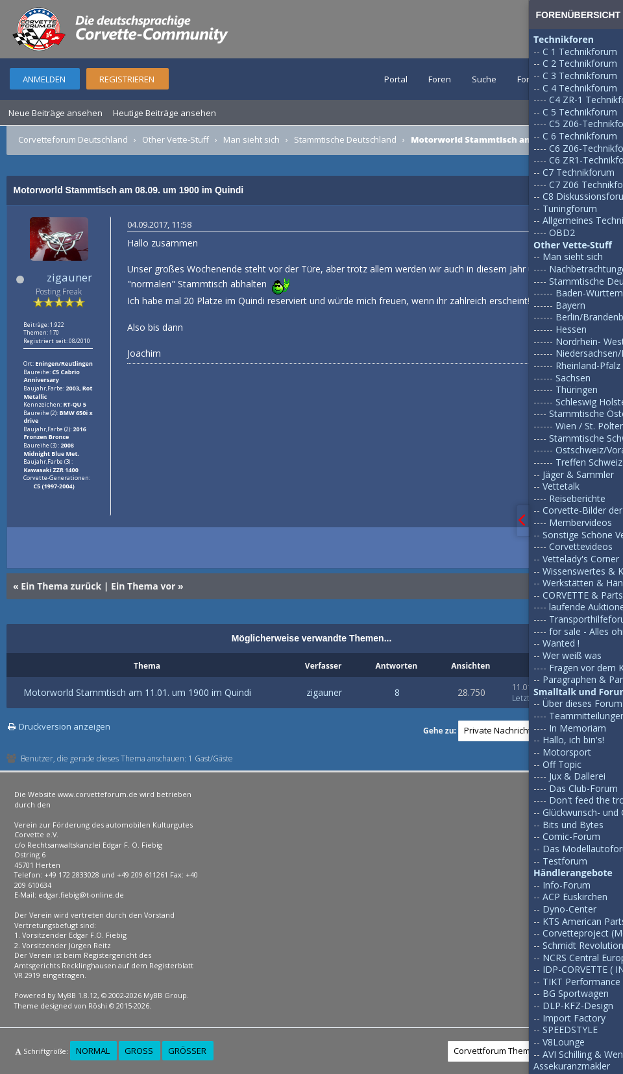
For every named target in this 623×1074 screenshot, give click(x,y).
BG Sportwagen (576, 993)
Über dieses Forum (582, 703)
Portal (396, 79)
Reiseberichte (577, 498)
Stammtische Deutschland (345, 139)
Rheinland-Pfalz (588, 365)
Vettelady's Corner (581, 559)
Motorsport (567, 752)
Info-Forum (567, 885)
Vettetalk (561, 486)
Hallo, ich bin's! (573, 740)
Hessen (571, 329)
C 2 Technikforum (580, 63)
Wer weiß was (572, 655)
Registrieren (126, 79)
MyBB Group (165, 995)
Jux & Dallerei (577, 776)
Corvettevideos (581, 546)
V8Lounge (564, 1042)
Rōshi (97, 1005)
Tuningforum (570, 208)
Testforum (565, 861)
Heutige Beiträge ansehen (164, 113)
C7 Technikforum (579, 172)
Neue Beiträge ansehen (55, 113)
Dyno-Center (569, 909)
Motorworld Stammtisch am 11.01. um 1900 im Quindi (137, 692)
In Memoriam (577, 728)
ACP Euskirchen (575, 896)
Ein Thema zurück (61, 586)
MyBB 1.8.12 (77, 995)
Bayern (570, 305)
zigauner (69, 277)
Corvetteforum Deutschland (73, 139)
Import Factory (574, 1018)
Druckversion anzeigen (64, 726)
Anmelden (44, 79)
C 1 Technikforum (580, 51)
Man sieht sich (251, 139)
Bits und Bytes (573, 824)
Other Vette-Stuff (175, 139)
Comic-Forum (571, 836)
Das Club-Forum (583, 788)
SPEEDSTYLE (570, 1029)
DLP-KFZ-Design (578, 1005)
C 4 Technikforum (580, 88)
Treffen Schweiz (589, 462)
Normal (93, 1050)
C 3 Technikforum (580, 75)
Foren (439, 79)
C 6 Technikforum (580, 136)
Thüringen (577, 389)
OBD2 (562, 232)
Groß (139, 1050)
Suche (484, 79)
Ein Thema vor (143, 586)
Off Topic (562, 764)
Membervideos (580, 522)
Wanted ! (561, 643)
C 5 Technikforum (580, 112)
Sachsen (573, 378)
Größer (187, 1050)
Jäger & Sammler (578, 474)
